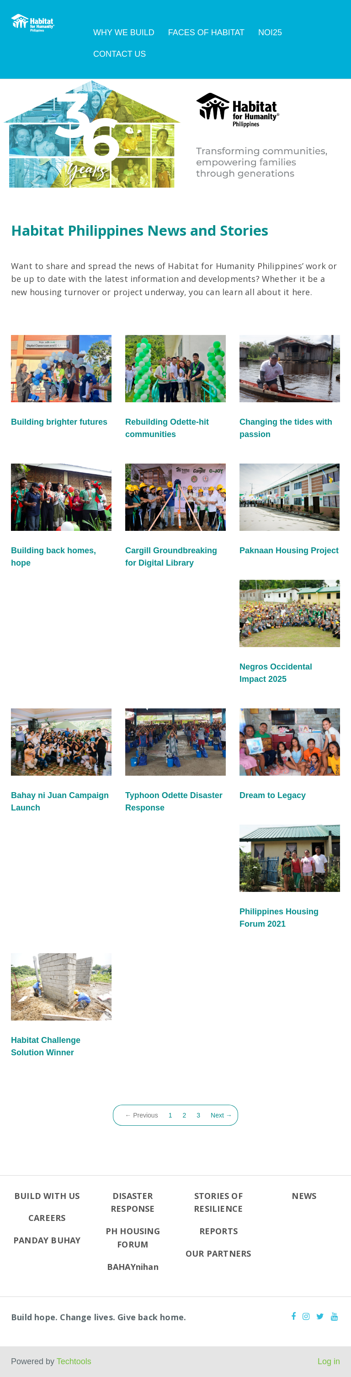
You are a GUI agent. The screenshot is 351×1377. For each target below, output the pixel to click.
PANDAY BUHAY (46, 1240)
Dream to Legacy (272, 795)
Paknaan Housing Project (289, 550)
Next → (221, 1115)
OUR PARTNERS (218, 1253)
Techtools (74, 1361)
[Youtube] (334, 1316)
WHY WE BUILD (123, 32)
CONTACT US (119, 54)
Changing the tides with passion (285, 428)
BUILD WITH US (47, 1195)
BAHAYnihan (133, 1266)
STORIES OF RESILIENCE (218, 1202)
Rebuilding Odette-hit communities (167, 428)
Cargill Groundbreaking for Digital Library (171, 556)
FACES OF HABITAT (206, 32)
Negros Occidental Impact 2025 (275, 673)
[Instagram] (306, 1316)
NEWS (304, 1195)
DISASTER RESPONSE (133, 1202)
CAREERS (46, 1217)
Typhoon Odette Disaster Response (174, 801)
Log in (329, 1361)
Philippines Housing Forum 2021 (279, 918)
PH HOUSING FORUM (133, 1238)
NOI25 (270, 32)
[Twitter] (320, 1316)
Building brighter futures (59, 422)
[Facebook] (293, 1316)
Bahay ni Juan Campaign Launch (60, 801)
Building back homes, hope (53, 556)
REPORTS (218, 1231)
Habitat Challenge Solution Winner (45, 1046)
